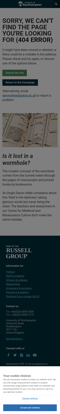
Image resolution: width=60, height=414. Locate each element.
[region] (30, 390)
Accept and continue (30, 407)
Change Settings (30, 398)
